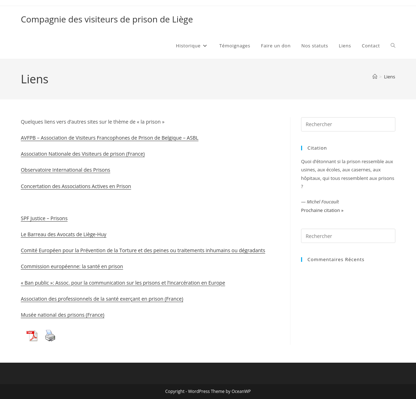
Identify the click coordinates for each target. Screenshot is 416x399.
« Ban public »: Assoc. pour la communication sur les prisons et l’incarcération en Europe (123, 282)
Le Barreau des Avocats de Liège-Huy (63, 234)
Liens (389, 76)
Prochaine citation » (322, 210)
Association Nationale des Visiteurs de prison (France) (82, 153)
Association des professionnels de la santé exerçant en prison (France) (102, 298)
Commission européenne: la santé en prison (72, 266)
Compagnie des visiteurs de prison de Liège (107, 19)
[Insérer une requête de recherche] (348, 124)
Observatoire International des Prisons (65, 169)
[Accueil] (375, 76)
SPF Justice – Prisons (44, 218)
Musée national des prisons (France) (62, 314)
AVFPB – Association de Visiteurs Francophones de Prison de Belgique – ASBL (109, 137)
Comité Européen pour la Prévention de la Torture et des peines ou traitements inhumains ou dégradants (143, 250)
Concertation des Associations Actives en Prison (76, 186)
